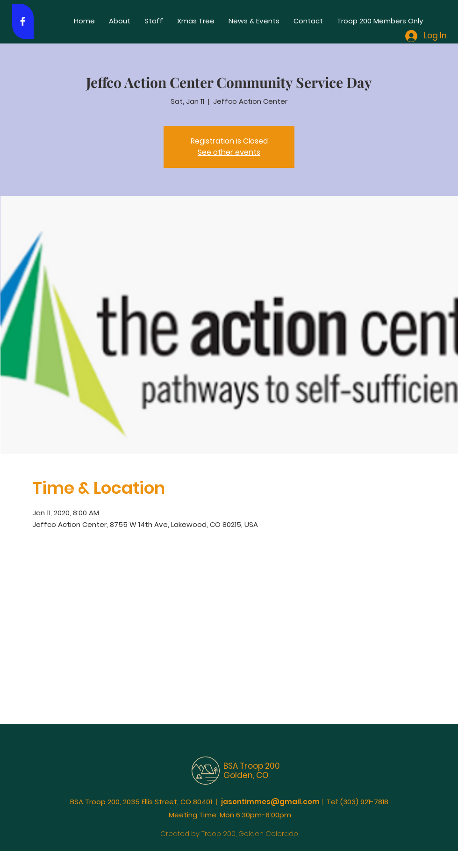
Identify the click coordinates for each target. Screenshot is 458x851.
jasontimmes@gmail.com (270, 802)
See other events (229, 152)
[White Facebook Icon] (23, 21)
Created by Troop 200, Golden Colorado (229, 833)
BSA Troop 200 (251, 766)
